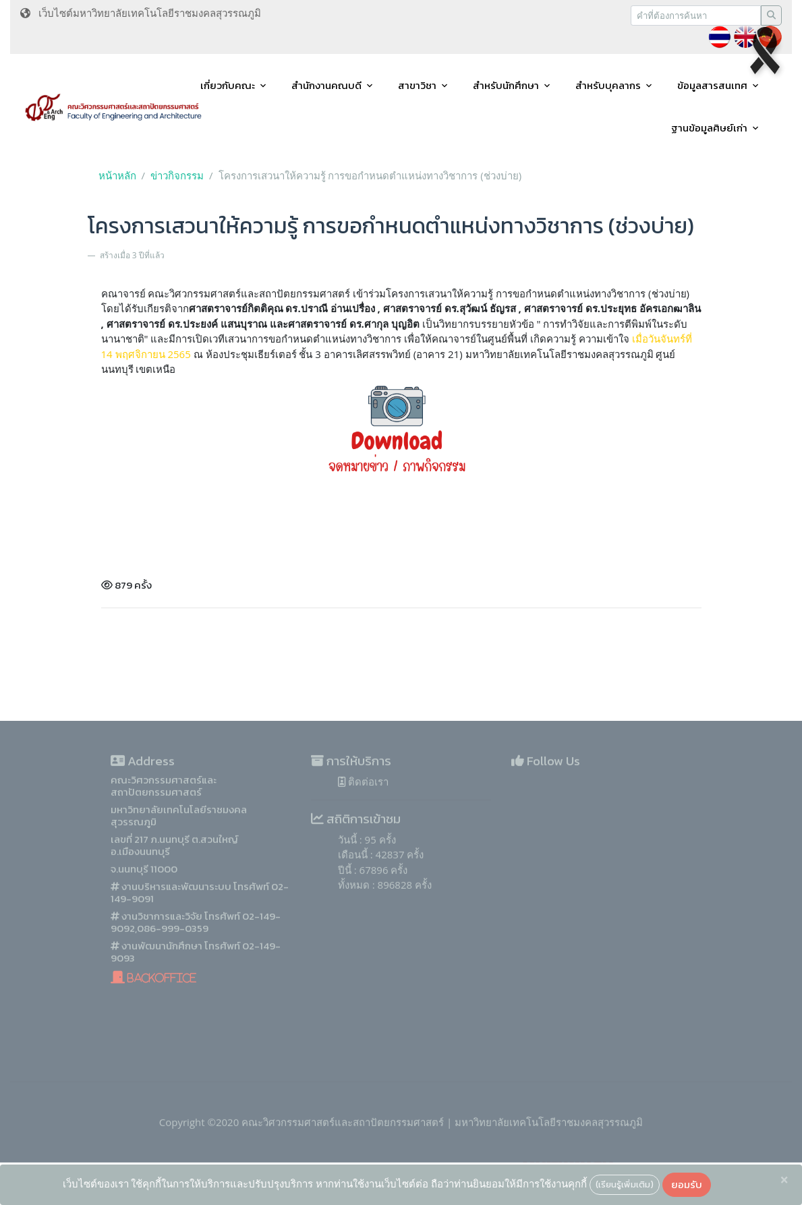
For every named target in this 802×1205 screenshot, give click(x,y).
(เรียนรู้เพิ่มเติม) (625, 1184)
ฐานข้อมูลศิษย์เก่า (709, 128)
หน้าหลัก (117, 175)
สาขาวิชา (417, 85)
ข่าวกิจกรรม (177, 175)
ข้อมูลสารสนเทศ (712, 85)
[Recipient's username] (696, 15)
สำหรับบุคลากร (608, 85)
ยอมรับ (686, 1184)
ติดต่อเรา (363, 814)
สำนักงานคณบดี (326, 85)
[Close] (784, 1180)
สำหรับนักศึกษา (506, 85)
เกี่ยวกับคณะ (227, 85)
